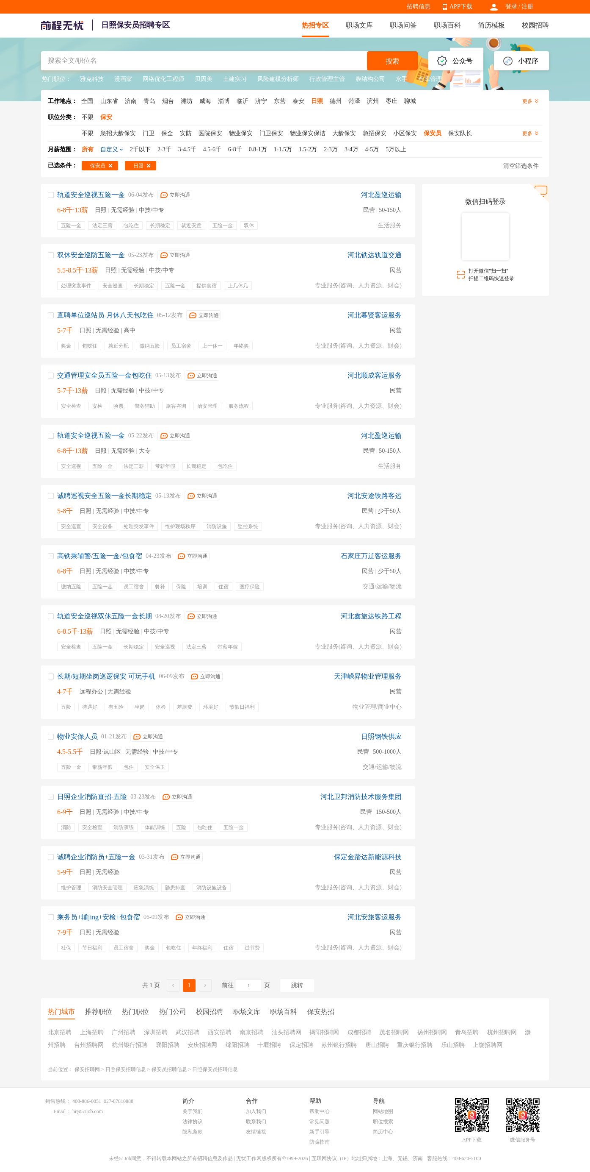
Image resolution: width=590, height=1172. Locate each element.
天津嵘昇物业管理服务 (368, 676)
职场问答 (403, 25)
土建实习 (235, 79)
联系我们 (256, 1122)
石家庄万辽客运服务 (371, 556)
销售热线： (58, 1101)
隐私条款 (192, 1132)
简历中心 (383, 1132)
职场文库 (359, 25)
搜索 (392, 61)
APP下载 (460, 6)
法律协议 (192, 1122)
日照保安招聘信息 (125, 1069)
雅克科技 (92, 79)
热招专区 (315, 25)
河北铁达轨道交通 (374, 255)
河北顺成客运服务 (374, 375)
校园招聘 (535, 25)
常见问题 (319, 1122)
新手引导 (319, 1132)
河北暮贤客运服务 (374, 315)
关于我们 (192, 1111)
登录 (511, 6)
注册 (527, 6)
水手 (402, 79)
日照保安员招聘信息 (215, 1069)
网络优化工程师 (163, 79)
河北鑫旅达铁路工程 (371, 616)
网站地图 (383, 1111)
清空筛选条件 (521, 166)
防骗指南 (319, 1142)
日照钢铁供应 (381, 736)
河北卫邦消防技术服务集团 (361, 796)
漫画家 (123, 79)
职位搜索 (383, 1122)
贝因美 (203, 79)
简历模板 (491, 25)
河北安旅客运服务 (374, 917)
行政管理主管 (327, 79)
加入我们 (256, 1111)
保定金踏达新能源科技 (368, 856)
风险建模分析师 (278, 79)
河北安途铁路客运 (374, 495)
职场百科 (447, 25)
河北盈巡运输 (381, 194)
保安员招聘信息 (169, 1069)
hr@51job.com (87, 1111)
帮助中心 (319, 1111)
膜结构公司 (370, 79)
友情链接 (256, 1132)
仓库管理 (430, 79)
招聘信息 (418, 6)
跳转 (297, 985)
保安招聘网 (87, 1069)
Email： (62, 1111)
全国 (87, 101)
